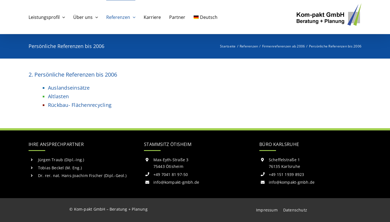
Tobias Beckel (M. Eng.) (60, 167)
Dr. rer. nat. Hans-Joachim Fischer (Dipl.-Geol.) (82, 175)
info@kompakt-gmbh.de (176, 182)
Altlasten (58, 96)
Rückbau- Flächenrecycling (80, 105)
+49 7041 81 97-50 (170, 174)
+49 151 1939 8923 (286, 174)
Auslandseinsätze (69, 87)
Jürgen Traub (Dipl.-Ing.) (61, 159)
